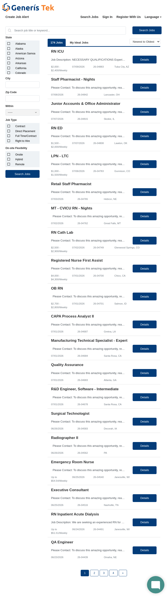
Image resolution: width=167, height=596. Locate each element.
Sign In (107, 17)
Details (144, 59)
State (8, 37)
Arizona (19, 58)
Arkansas (20, 63)
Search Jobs (89, 17)
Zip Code (11, 92)
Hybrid (19, 159)
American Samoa (25, 53)
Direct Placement (25, 131)
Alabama (20, 43)
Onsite (19, 154)
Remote (20, 164)
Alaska (19, 48)
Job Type (11, 119)
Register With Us (128, 17)
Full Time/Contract (26, 136)
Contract (20, 126)
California (21, 68)
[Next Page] (123, 573)
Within (9, 106)
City (7, 78)
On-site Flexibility (16, 148)
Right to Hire (22, 141)
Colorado (20, 72)
